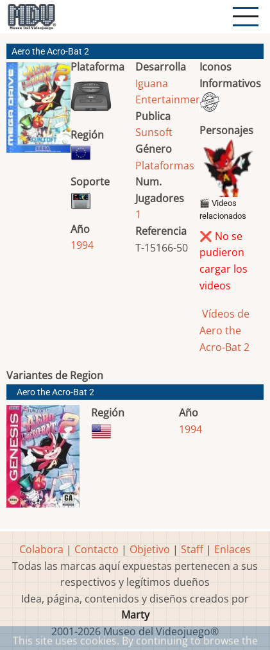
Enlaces (232, 549)
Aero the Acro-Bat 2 (55, 392)
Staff (192, 549)
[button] (38, 112)
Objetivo (150, 549)
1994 (82, 245)
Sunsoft (154, 132)
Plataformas (164, 165)
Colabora (41, 549)
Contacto (96, 549)
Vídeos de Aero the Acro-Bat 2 (224, 330)
